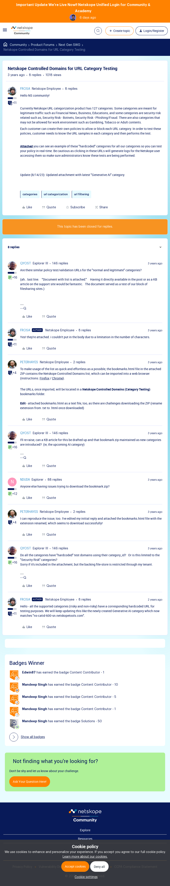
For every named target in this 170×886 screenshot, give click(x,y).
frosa (25, 88)
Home (15, 45)
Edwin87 (29, 672)
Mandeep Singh (34, 684)
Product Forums (42, 45)
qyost (25, 263)
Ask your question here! (29, 781)
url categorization (56, 194)
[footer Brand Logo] (85, 821)
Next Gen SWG (69, 45)
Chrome (57, 378)
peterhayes (29, 362)
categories (30, 194)
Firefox (44, 378)
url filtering (81, 194)
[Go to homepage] (22, 30)
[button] (5, 31)
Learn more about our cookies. (85, 856)
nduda (25, 479)
